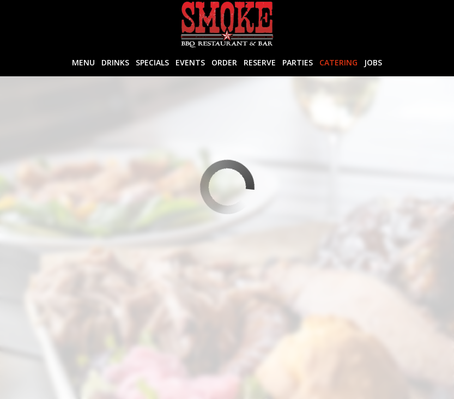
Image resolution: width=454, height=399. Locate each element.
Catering (338, 62)
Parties (297, 62)
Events (190, 62)
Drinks (115, 62)
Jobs (373, 62)
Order (224, 62)
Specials (152, 62)
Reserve (260, 62)
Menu (83, 62)
